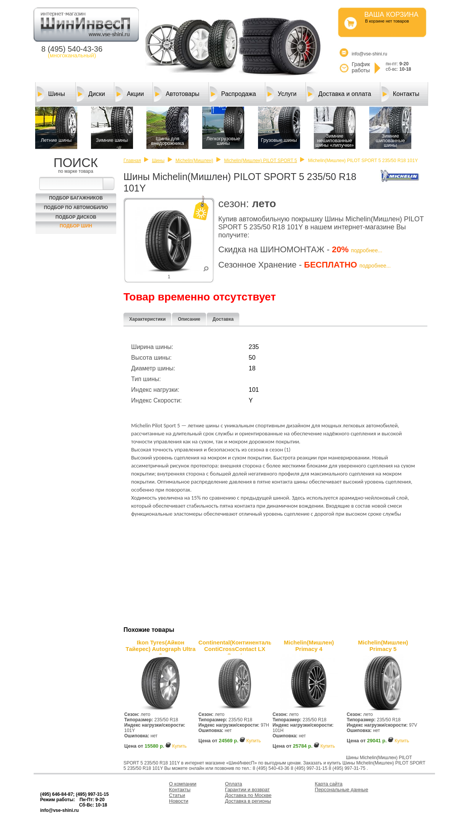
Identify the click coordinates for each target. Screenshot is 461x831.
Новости (178, 801)
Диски (91, 94)
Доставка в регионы (248, 801)
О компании (182, 784)
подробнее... (366, 250)
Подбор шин (76, 226)
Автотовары (176, 94)
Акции (129, 94)
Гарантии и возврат (247, 789)
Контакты (400, 94)
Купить (179, 746)
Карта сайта (329, 784)
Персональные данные (341, 789)
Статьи (177, 795)
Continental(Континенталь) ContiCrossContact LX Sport (234, 646)
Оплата (233, 784)
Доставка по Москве (248, 795)
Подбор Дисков (75, 217)
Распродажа (233, 94)
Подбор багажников (76, 198)
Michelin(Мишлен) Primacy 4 (309, 645)
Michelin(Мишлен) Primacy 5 (383, 645)
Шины (51, 94)
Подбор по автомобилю (76, 207)
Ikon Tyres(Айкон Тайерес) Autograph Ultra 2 (160, 646)
